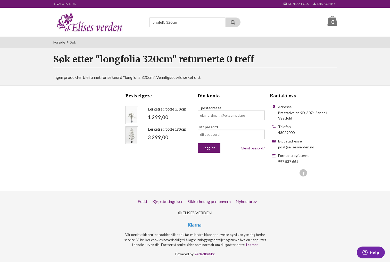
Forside (59, 42)
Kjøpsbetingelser (167, 201)
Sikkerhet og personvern (209, 201)
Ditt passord (208, 127)
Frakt (142, 201)
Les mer (252, 245)
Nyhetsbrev (246, 201)
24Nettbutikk (204, 254)
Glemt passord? (253, 148)
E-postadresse (209, 108)
